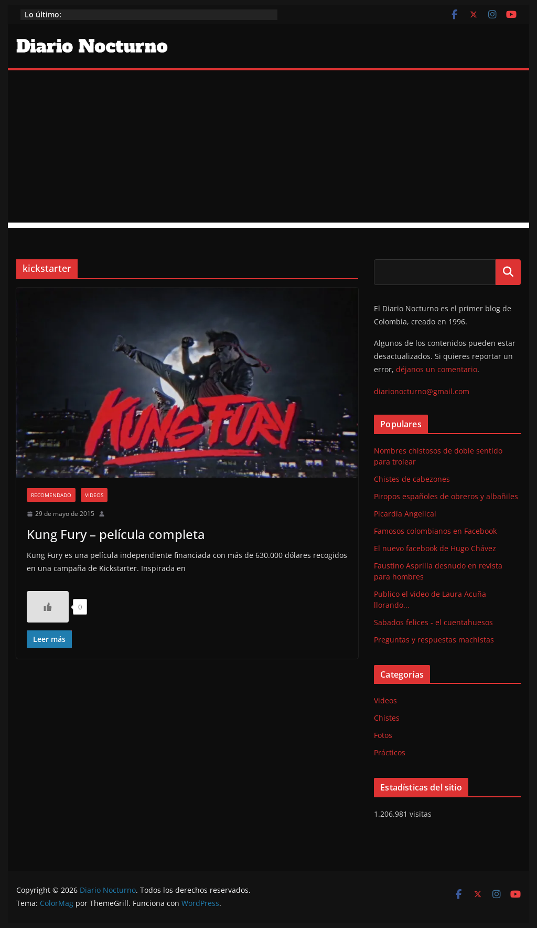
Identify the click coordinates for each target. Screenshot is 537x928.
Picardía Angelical (405, 514)
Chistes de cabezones (412, 479)
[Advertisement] (268, 149)
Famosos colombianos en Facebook (435, 531)
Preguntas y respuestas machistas (434, 640)
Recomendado (51, 495)
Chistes (387, 718)
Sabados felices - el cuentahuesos (433, 622)
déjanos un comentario (436, 369)
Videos (94, 495)
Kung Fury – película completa (116, 534)
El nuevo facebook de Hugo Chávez (435, 548)
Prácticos (389, 752)
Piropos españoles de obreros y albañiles (446, 496)
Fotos (383, 735)
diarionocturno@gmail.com (421, 391)
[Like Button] (48, 607)
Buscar (508, 272)
